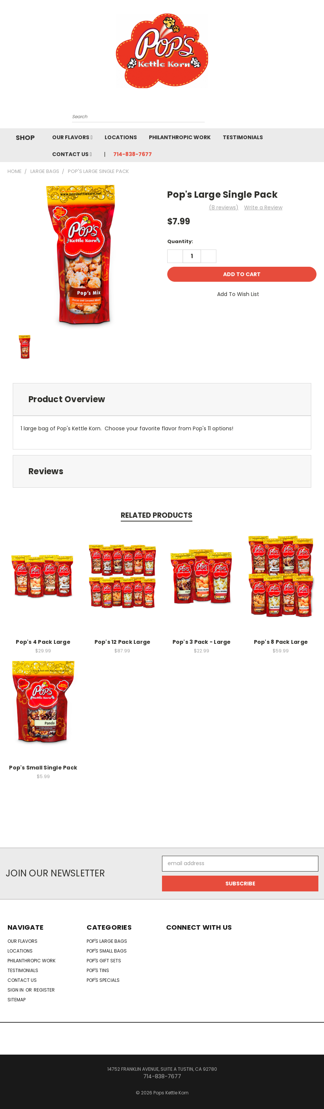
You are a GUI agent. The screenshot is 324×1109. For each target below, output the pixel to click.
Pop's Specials (103, 980)
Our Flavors (72, 137)
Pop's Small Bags (107, 951)
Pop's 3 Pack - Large (201, 642)
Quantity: (180, 241)
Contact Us (72, 154)
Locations (121, 137)
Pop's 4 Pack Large (43, 642)
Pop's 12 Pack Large (122, 642)
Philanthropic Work (180, 137)
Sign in (16, 990)
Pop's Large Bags (107, 941)
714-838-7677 (132, 154)
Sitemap (17, 999)
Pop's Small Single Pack (43, 767)
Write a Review (263, 207)
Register (44, 990)
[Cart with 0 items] (258, 118)
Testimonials (243, 137)
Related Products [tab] (156, 515)
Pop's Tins (98, 970)
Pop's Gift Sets (104, 960)
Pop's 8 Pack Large (281, 642)
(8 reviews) (223, 207)
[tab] (162, 399)
